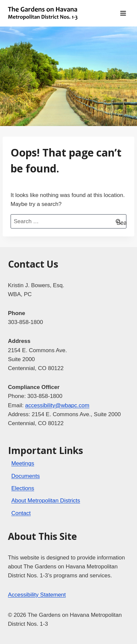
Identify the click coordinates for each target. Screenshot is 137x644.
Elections (22, 488)
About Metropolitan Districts (45, 500)
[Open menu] (123, 13)
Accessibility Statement (37, 595)
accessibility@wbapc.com (57, 405)
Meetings (22, 463)
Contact (21, 513)
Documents (25, 476)
